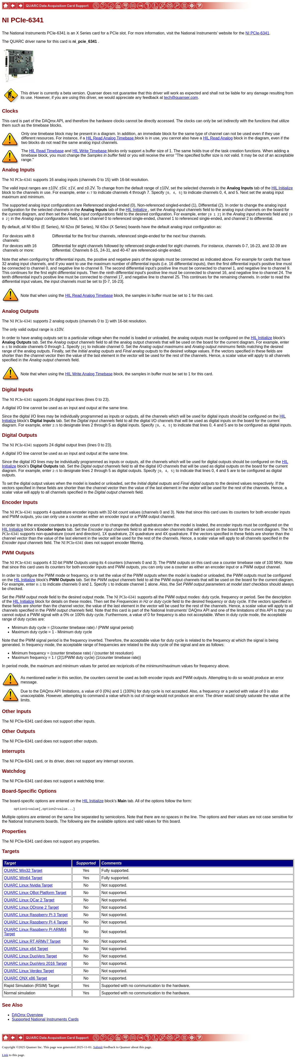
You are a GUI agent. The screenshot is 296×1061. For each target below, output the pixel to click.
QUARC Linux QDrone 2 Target (31, 908)
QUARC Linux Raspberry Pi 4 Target (35, 923)
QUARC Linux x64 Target (26, 949)
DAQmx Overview (27, 1016)
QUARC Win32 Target (23, 871)
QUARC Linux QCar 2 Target (29, 901)
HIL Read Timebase (46, 151)
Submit (98, 1048)
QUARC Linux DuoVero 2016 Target (35, 964)
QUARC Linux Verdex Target (29, 972)
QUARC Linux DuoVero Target (30, 957)
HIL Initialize (282, 188)
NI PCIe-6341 (257, 33)
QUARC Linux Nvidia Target (28, 886)
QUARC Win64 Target (23, 879)
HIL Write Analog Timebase (88, 374)
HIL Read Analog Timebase (110, 138)
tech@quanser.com (181, 97)
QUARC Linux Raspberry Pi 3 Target (35, 915)
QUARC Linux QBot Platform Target (35, 893)
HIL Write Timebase (90, 151)
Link (5, 1056)
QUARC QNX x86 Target (25, 979)
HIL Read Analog (217, 138)
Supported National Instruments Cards (45, 1020)
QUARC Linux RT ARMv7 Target (32, 942)
